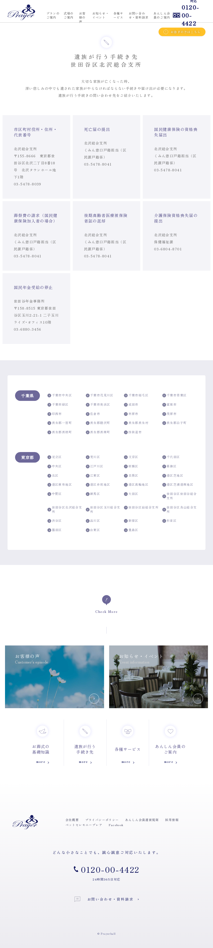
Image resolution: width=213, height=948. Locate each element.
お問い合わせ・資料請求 (104, 899)
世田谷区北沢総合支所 (64, 509)
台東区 (93, 530)
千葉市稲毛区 (136, 395)
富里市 (169, 404)
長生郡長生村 (136, 423)
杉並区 (169, 521)
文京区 (131, 457)
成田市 (131, 404)
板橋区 (131, 466)
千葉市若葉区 (174, 395)
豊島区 (131, 530)
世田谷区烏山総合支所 (179, 509)
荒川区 (93, 457)
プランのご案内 (53, 15)
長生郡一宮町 (59, 423)
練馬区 (93, 494)
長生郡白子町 (174, 423)
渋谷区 (54, 521)
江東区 (93, 475)
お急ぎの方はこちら (182, 32)
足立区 (54, 457)
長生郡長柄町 (59, 432)
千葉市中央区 (59, 395)
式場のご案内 (69, 15)
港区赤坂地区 (98, 484)
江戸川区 (95, 466)
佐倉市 (93, 414)
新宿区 (131, 521)
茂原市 (169, 414)
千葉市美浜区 (98, 404)
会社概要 (72, 820)
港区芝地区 (172, 475)
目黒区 (131, 475)
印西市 (54, 414)
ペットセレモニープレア (83, 825)
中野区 (54, 494)
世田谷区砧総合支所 (141, 507)
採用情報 (172, 820)
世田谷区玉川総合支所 (103, 509)
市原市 (131, 414)
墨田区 (54, 530)
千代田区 (171, 457)
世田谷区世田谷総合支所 (179, 496)
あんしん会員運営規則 (142, 820)
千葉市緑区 (57, 404)
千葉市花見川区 (100, 395)
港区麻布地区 (59, 484)
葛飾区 (169, 466)
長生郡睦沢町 (98, 423)
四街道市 (133, 432)
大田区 (131, 494)
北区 (52, 475)
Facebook (116, 825)
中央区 (54, 466)
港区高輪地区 (136, 484)
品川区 (93, 521)
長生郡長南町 (98, 432)
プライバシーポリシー (102, 820)
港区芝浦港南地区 (178, 484)
